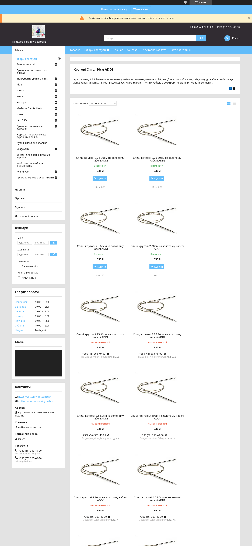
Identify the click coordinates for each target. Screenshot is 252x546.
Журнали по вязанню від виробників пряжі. (31, 136)
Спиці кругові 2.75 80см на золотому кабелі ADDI (155, 159)
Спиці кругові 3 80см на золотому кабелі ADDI (154, 335)
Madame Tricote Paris (29, 108)
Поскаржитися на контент (122, 542)
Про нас (118, 50)
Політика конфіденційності (151, 542)
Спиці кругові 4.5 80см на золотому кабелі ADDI (99, 417)
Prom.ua (143, 539)
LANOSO (22, 120)
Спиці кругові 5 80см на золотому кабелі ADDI (154, 417)
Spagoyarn (23, 149)
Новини (20, 189)
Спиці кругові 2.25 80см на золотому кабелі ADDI (99, 159)
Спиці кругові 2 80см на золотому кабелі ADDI (99, 247)
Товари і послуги (95, 50)
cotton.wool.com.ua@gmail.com (36, 401)
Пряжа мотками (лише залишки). (30, 127)
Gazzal (20, 90)
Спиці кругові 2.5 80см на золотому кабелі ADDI (210, 159)
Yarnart (21, 96)
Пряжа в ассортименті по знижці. (32, 71)
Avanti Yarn (23, 171)
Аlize (19, 84)
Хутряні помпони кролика (32, 143)
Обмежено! (140, 9)
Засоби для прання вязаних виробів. (33, 156)
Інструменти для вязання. (32, 78)
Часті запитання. (180, 50)
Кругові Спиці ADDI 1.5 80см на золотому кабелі (99, 498)
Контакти (133, 50)
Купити (100, 178)
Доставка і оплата (154, 50)
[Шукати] (201, 38)
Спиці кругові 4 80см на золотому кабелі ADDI (210, 335)
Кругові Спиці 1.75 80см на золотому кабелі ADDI (210, 417)
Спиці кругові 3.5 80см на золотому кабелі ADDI (99, 335)
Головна (75, 50)
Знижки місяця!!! (26, 64)
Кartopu (21, 102)
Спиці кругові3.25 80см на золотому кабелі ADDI (155, 247)
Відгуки (20, 207)
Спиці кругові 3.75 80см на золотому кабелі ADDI (210, 247)
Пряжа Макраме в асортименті (35, 177)
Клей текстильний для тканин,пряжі (30, 164)
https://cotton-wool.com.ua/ (34, 396)
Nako (20, 114)
